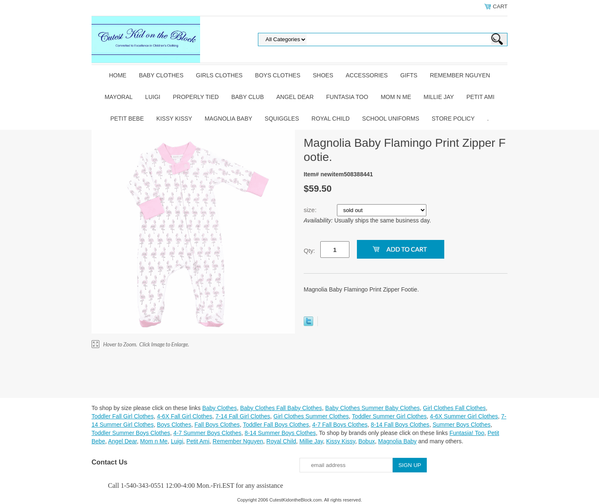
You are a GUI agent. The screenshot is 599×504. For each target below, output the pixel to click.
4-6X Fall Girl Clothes (184, 416)
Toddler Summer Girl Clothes (389, 416)
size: (311, 209)
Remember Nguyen (460, 75)
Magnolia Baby (228, 118)
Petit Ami (480, 97)
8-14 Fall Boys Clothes (400, 424)
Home (117, 75)
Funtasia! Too (466, 433)
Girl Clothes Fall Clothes (454, 408)
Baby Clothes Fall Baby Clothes (281, 408)
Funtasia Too (347, 97)
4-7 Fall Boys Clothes (339, 424)
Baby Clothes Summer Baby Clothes (372, 408)
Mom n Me (396, 97)
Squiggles (282, 118)
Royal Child (331, 118)
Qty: (309, 250)
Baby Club (247, 97)
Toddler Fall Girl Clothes (122, 416)
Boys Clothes (277, 75)
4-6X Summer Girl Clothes (464, 416)
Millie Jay (438, 97)
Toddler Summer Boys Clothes (131, 433)
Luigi (153, 97)
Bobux (366, 441)
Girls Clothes (219, 75)
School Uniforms (390, 118)
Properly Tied (195, 97)
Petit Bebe (127, 118)
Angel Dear (295, 97)
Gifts (408, 75)
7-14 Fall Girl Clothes (242, 416)
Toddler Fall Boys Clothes (276, 424)
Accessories (367, 75)
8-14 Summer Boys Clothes (280, 433)
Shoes (323, 75)
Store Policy (453, 118)
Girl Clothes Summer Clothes (311, 416)
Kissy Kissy (174, 118)
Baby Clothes (161, 75)
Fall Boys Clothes (217, 424)
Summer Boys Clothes (461, 424)
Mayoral (118, 97)
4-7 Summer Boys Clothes (207, 433)
